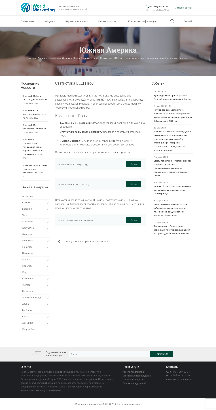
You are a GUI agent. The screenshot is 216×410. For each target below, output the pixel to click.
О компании (27, 21)
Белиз (35, 316)
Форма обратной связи (178, 379)
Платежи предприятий (134, 383)
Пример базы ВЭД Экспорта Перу (73, 184)
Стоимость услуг (108, 21)
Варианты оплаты (76, 21)
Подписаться (161, 354)
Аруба (35, 304)
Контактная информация (142, 21)
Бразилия (35, 209)
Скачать (134, 164)
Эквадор (35, 234)
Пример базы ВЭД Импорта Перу (73, 164)
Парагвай (35, 266)
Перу (35, 272)
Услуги (50, 21)
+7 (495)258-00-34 (158, 6)
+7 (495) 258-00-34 (178, 371)
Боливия (35, 202)
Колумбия (35, 221)
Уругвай (35, 285)
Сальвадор (35, 278)
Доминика (35, 323)
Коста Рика (35, 228)
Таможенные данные (134, 379)
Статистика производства (137, 375)
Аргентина (35, 196)
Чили (35, 215)
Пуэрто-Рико (35, 329)
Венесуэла (35, 291)
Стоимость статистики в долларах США (75, 220)
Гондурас (35, 247)
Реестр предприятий (133, 371)
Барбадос (35, 310)
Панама (35, 259)
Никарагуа (35, 253)
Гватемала (35, 240)
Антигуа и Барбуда (35, 297)
